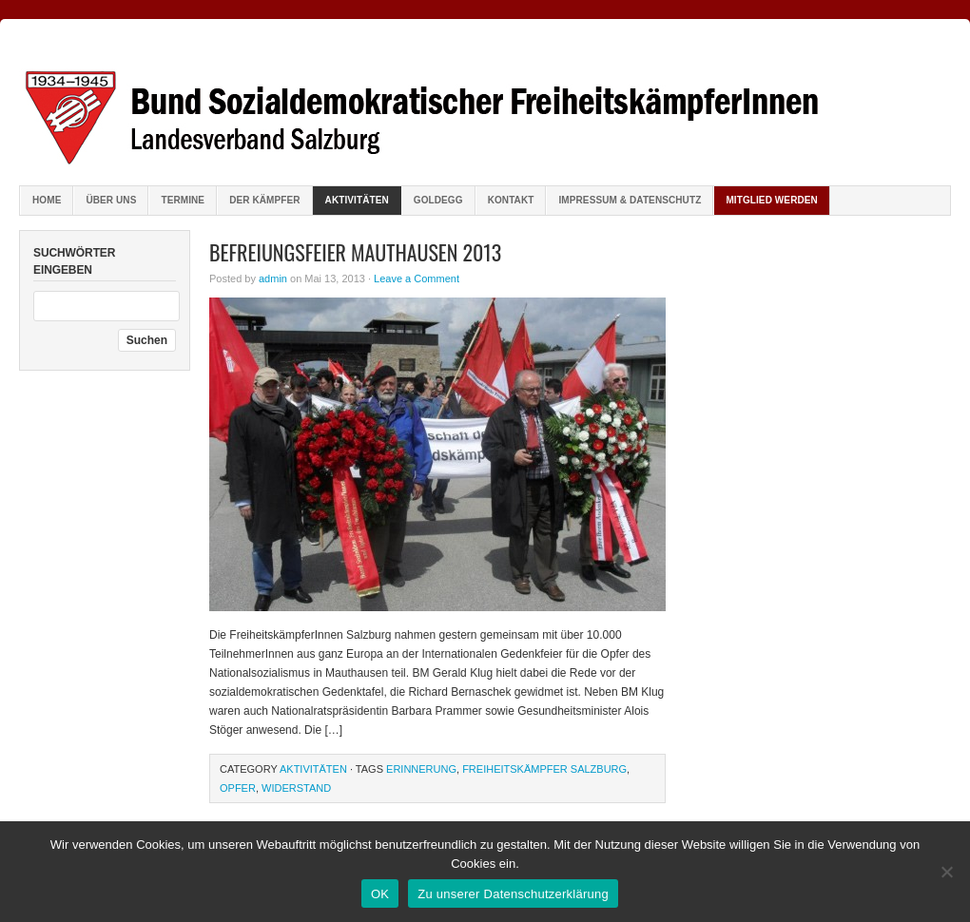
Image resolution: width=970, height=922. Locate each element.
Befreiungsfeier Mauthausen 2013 (355, 252)
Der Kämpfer (264, 200)
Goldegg (438, 200)
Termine (182, 200)
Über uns (111, 200)
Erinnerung (421, 769)
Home (46, 200)
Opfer (238, 788)
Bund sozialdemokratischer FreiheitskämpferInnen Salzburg (485, 104)
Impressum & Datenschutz (629, 200)
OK (380, 894)
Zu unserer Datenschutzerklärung (513, 894)
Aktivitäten (357, 200)
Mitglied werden (772, 200)
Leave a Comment (416, 278)
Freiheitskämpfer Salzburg (544, 769)
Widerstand (296, 788)
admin (273, 278)
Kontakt (511, 200)
